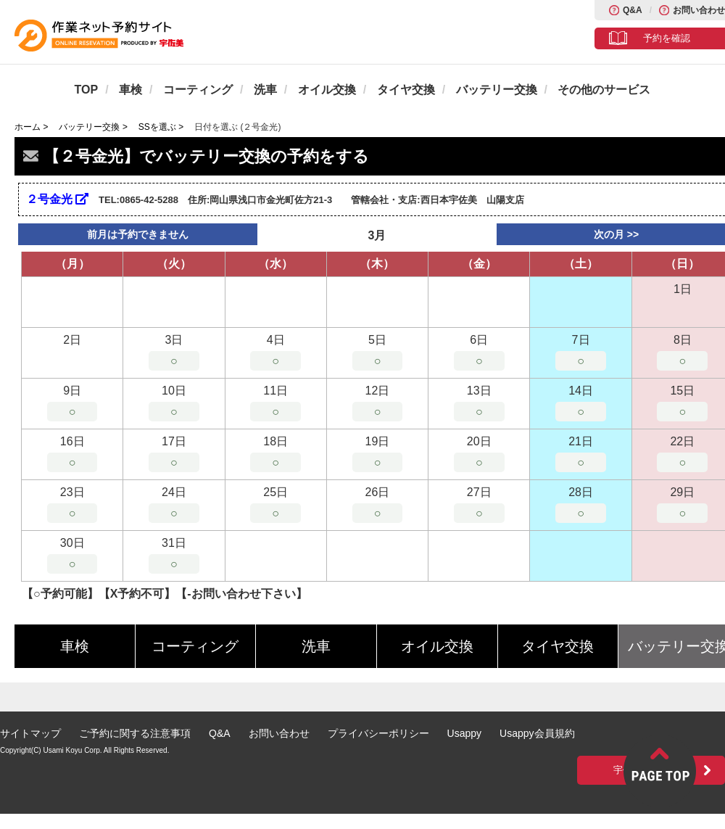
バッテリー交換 (496, 89)
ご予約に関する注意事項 (135, 733)
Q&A (632, 10)
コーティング (198, 89)
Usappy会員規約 (537, 733)
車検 (130, 89)
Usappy (464, 733)
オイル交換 (327, 89)
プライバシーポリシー (378, 733)
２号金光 (57, 199)
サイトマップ (30, 733)
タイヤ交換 (406, 89)
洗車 (265, 89)
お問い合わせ (699, 10)
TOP (87, 89)
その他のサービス (604, 89)
